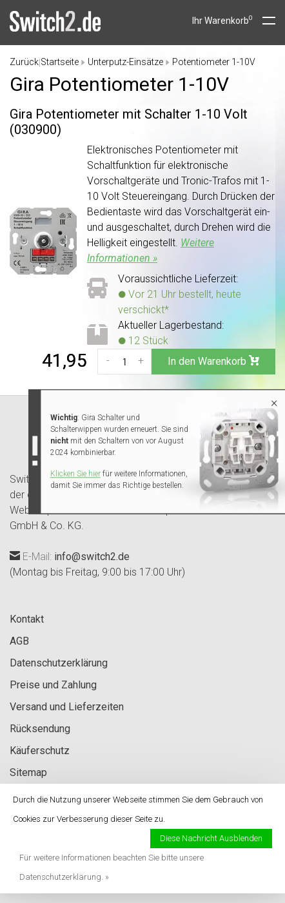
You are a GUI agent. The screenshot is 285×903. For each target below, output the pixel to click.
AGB (19, 641)
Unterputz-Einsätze (125, 62)
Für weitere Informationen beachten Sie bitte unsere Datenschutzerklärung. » (111, 867)
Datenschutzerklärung (59, 663)
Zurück (24, 62)
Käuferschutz (40, 750)
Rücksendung (40, 729)
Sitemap (28, 772)
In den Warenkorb (213, 361)
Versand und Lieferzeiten (67, 707)
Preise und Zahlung (53, 685)
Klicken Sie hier (75, 473)
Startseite (60, 62)
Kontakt (27, 619)
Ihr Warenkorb (222, 20)
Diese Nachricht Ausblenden (211, 838)
